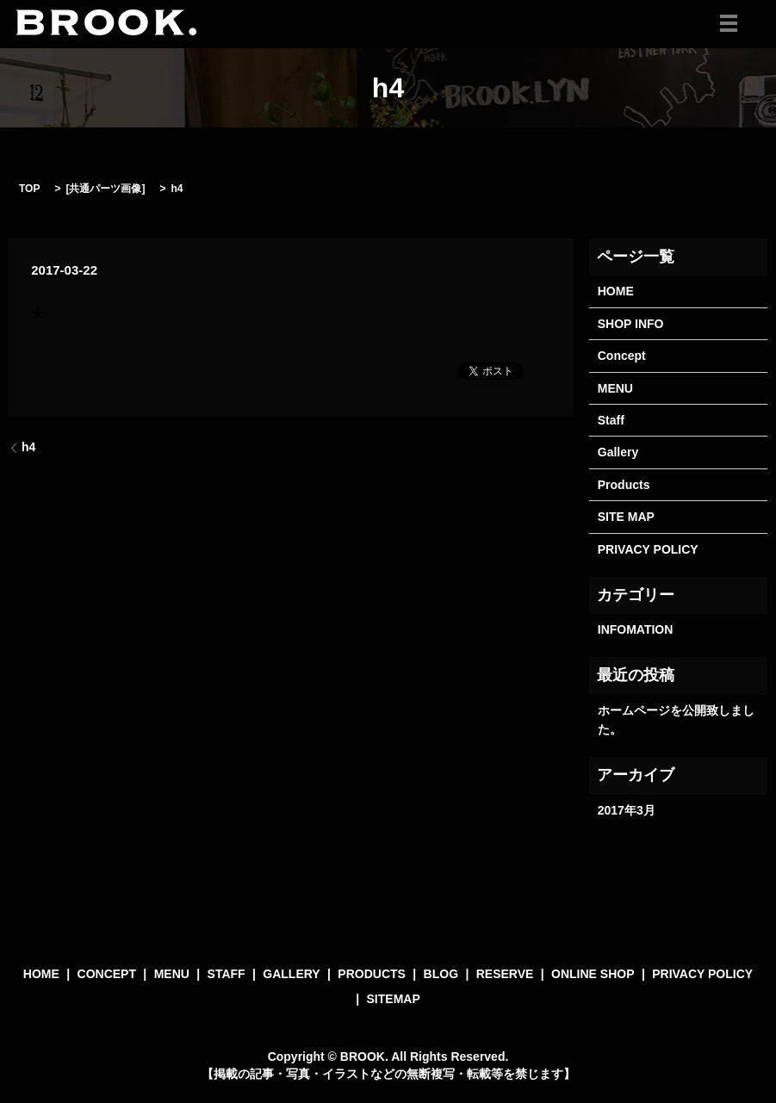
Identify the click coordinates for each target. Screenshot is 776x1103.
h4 (28, 447)
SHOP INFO (631, 324)
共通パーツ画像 (105, 189)
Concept (622, 356)
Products (624, 485)
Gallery (618, 452)
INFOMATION (636, 629)
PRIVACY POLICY (648, 549)
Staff (611, 420)
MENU (615, 388)
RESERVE (505, 974)
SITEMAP (393, 999)
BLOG (441, 974)
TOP (29, 189)
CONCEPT (107, 974)
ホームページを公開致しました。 (676, 719)
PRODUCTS (372, 974)
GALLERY (291, 974)
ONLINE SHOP (592, 974)
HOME (616, 291)
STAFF (226, 974)
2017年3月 (626, 810)
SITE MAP (626, 517)
